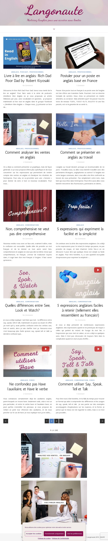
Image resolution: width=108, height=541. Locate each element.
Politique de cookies (44, 538)
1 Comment (80, 85)
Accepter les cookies (33, 534)
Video (32, 380)
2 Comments (27, 162)
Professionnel (37, 72)
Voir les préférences (74, 534)
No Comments (28, 85)
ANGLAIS (15, 72)
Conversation (32, 225)
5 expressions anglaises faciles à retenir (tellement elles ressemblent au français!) (80, 310)
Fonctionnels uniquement (54, 534)
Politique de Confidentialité (60, 538)
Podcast (24, 72)
